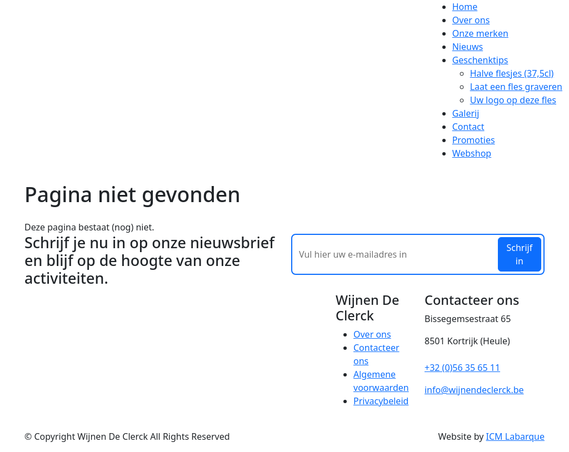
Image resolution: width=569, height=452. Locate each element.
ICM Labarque (515, 436)
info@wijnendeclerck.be (474, 390)
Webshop (472, 153)
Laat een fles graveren (516, 87)
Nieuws (467, 47)
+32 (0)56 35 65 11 (462, 367)
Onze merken (480, 33)
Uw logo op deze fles (513, 100)
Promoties (473, 140)
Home (465, 7)
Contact (468, 126)
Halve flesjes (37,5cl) (512, 73)
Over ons (471, 20)
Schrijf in (519, 254)
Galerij (466, 113)
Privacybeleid (380, 401)
